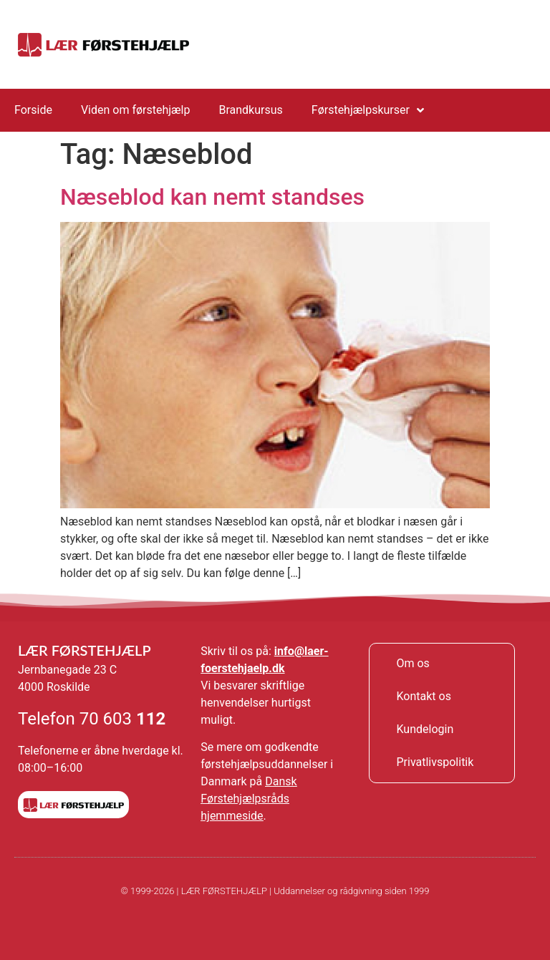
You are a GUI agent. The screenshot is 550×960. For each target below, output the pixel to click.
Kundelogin (424, 729)
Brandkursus (250, 110)
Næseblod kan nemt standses (212, 196)
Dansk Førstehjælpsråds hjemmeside (248, 799)
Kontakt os (423, 696)
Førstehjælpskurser (368, 110)
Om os (412, 663)
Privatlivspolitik (434, 762)
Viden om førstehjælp (135, 110)
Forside (33, 110)
